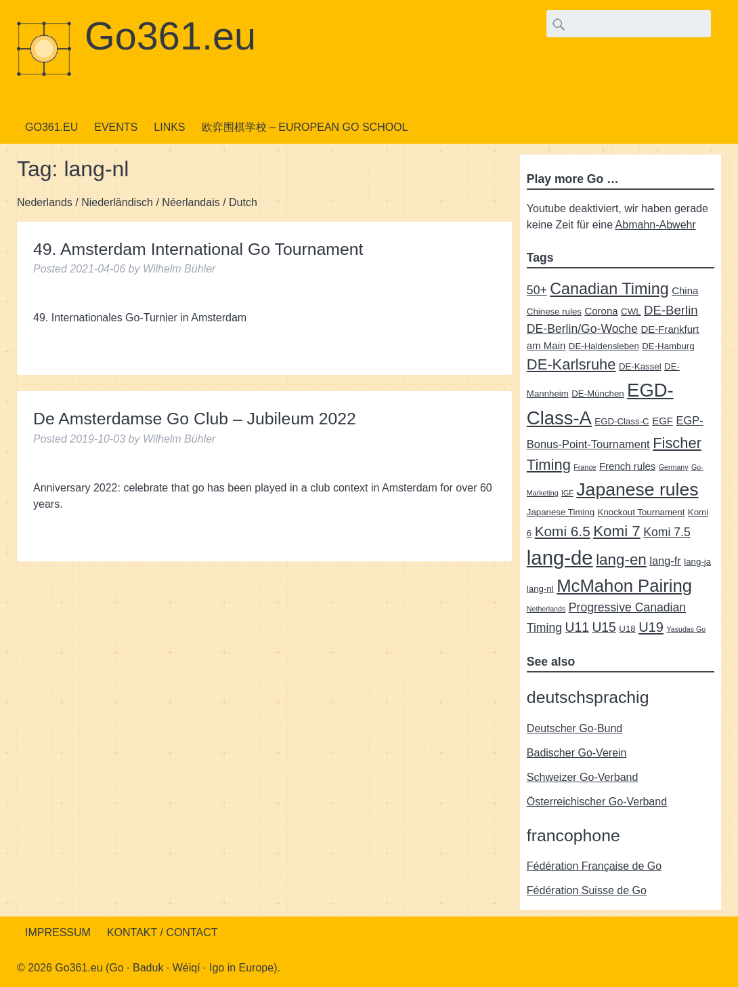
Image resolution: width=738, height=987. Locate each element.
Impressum (58, 932)
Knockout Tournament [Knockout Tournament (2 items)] (641, 512)
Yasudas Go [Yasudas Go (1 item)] (686, 629)
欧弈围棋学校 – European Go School (305, 127)
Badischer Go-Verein (577, 753)
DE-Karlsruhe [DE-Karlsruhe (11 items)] (571, 364)
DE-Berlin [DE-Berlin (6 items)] (671, 310)
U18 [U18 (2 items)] (627, 629)
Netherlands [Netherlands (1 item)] (546, 609)
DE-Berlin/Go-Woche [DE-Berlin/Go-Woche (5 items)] (582, 329)
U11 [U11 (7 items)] (576, 627)
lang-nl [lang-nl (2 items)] (540, 589)
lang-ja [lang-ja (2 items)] (697, 562)
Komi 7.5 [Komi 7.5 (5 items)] (667, 532)
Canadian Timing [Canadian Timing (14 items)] (609, 289)
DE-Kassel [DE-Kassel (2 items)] (640, 366)
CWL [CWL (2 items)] (631, 311)
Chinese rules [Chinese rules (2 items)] (554, 311)
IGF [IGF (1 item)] (567, 493)
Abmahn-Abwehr (655, 224)
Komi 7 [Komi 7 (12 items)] (617, 531)
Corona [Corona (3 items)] (600, 311)
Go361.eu (170, 36)
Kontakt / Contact (162, 932)
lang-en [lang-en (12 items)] (621, 559)
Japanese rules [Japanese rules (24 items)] (637, 489)
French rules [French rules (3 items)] (627, 466)
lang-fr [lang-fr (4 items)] (665, 561)
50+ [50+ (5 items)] (537, 290)
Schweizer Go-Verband (582, 777)
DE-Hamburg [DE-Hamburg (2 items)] (668, 346)
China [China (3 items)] (685, 290)
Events (115, 127)
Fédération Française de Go (594, 866)
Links (169, 127)
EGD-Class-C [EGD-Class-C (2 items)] (621, 421)
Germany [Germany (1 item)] (674, 467)
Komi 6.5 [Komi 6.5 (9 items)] (562, 531)
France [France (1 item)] (584, 467)
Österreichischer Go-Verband (597, 801)
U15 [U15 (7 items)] (603, 627)
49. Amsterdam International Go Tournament (198, 249)
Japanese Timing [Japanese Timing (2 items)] (560, 512)
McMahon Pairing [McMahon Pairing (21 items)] (624, 585)
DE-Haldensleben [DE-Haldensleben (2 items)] (604, 346)
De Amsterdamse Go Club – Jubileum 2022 (194, 418)
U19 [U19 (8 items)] (651, 627)
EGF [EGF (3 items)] (662, 420)
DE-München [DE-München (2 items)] (597, 393)
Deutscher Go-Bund (574, 728)
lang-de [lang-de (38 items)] (560, 557)
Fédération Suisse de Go (587, 890)
